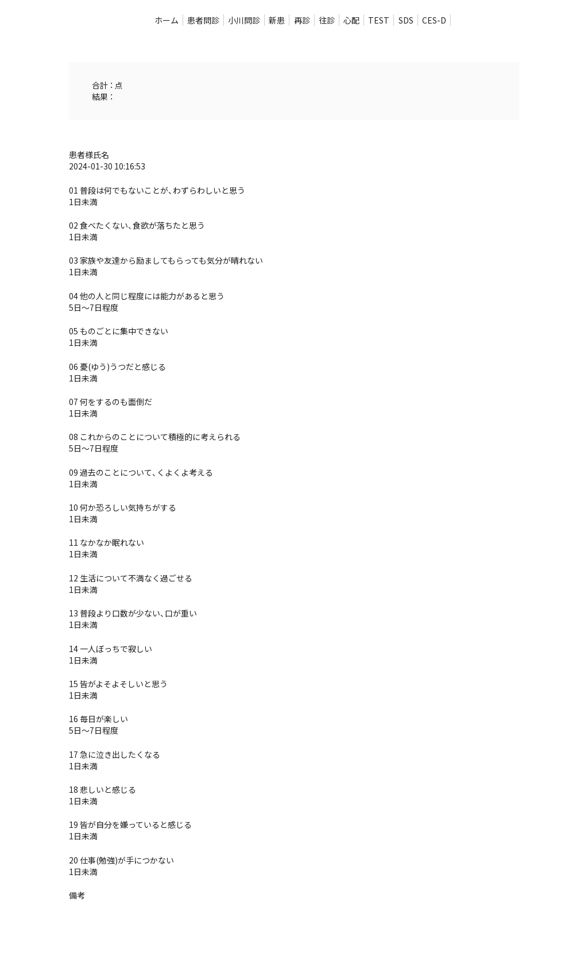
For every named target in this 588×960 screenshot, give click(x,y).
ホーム (166, 20)
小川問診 (244, 20)
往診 (327, 20)
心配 (351, 20)
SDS (406, 20)
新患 (277, 20)
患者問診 (203, 20)
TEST (378, 20)
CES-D (434, 20)
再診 (302, 20)
